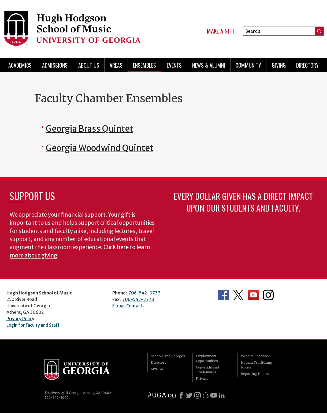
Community (248, 65)
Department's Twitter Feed (238, 295)
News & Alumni (208, 65)
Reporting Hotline (255, 374)
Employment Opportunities (207, 358)
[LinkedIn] (221, 395)
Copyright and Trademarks (207, 369)
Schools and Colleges (168, 356)
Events (174, 65)
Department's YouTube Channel (253, 295)
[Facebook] (181, 395)
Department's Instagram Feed (268, 295)
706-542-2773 (138, 299)
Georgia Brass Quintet (89, 128)
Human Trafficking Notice (256, 364)
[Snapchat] (205, 395)
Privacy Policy (20, 318)
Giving (279, 65)
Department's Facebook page (223, 295)
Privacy (202, 379)
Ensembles (144, 65)
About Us (88, 65)
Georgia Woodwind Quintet (99, 148)
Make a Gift (221, 31)
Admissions (55, 65)
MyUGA (157, 369)
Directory (307, 65)
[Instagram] (197, 395)
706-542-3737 (144, 293)
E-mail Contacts (128, 305)
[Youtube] (213, 395)
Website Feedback (255, 356)
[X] (189, 395)
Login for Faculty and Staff (33, 325)
